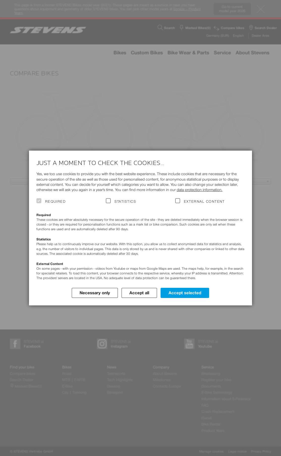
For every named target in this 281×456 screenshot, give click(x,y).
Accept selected (185, 292)
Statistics (125, 201)
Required (55, 201)
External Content (204, 201)
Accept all (139, 292)
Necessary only (95, 292)
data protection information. (200, 190)
